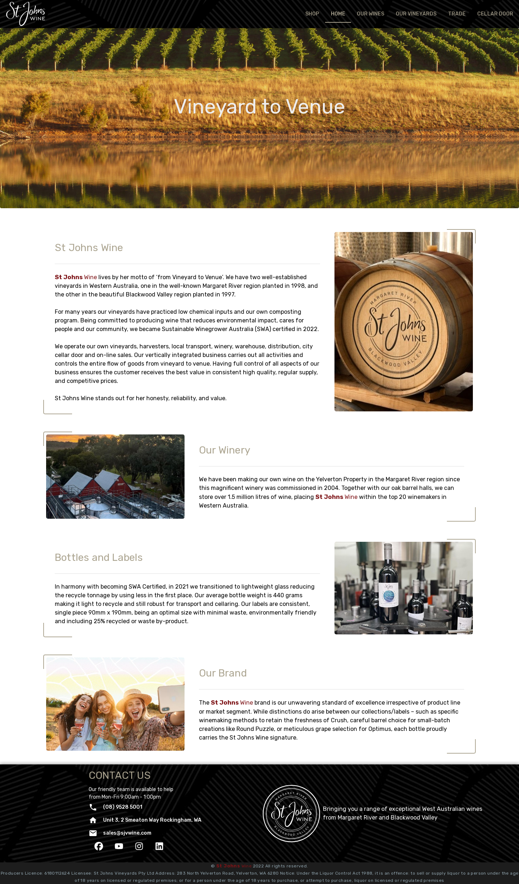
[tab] (312, 14)
